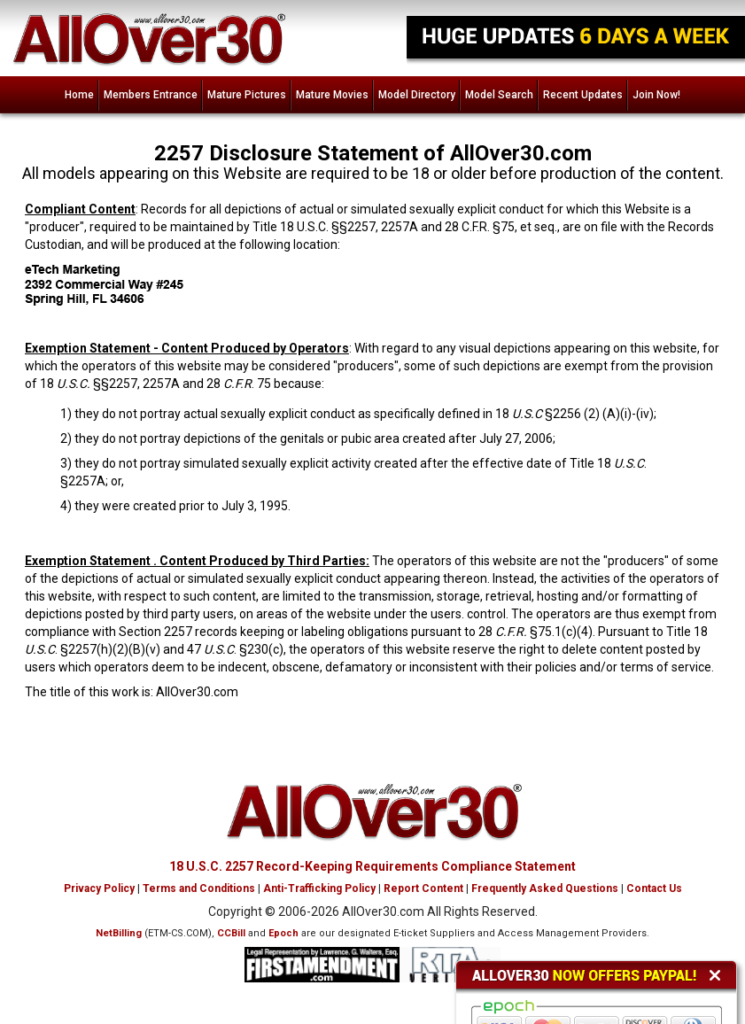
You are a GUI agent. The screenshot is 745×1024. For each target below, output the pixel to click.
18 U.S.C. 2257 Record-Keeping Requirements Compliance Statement (372, 866)
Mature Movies (332, 95)
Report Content (423, 888)
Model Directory (416, 95)
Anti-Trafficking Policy (319, 888)
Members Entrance (151, 95)
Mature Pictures (246, 95)
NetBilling (119, 933)
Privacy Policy (99, 888)
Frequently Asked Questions (544, 888)
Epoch (283, 933)
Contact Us (654, 888)
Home (79, 95)
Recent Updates (583, 95)
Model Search (499, 95)
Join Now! (656, 95)
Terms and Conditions (199, 888)
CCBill (231, 933)
